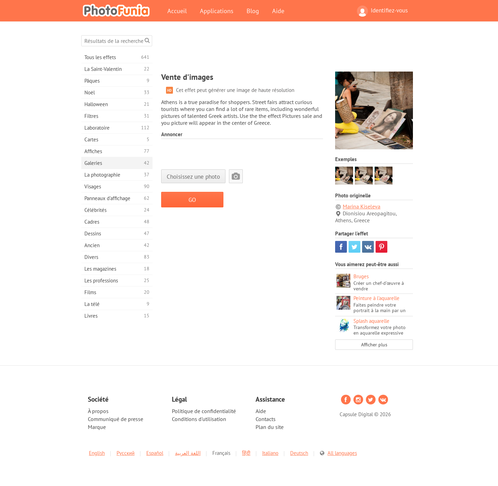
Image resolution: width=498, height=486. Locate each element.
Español (154, 453)
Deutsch (299, 453)
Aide (278, 11)
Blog (253, 11)
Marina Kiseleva (361, 206)
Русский (126, 453)
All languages (342, 453)
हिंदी (246, 453)
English (97, 453)
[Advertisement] (287, 50)
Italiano (270, 453)
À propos (98, 411)
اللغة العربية (188, 453)
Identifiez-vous (382, 11)
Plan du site (270, 426)
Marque (97, 426)
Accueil (177, 11)
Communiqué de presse (115, 418)
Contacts (266, 418)
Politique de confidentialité (204, 411)
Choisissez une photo (193, 176)
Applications (216, 11)
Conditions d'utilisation (199, 418)
